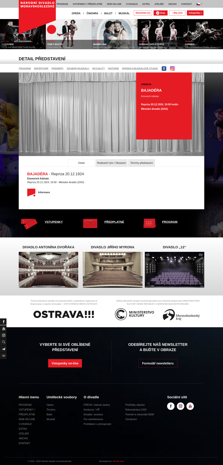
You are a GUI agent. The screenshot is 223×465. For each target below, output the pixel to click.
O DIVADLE (25, 424)
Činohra (51, 409)
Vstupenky (195, 13)
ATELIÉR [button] (159, 4)
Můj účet (177, 13)
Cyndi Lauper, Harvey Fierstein (59, 47)
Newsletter (143, 13)
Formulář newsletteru (158, 363)
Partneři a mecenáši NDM (139, 414)
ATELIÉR (24, 433)
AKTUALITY (98, 68)
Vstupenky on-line (65, 363)
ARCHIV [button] (172, 4)
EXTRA (23, 429)
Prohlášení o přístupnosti (97, 424)
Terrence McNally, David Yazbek (151, 47)
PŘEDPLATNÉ (114, 222)
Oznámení (131, 419)
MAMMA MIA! (100, 44)
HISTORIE (113, 68)
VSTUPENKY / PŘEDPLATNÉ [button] (87, 4)
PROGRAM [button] (62, 4)
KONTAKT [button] (186, 4)
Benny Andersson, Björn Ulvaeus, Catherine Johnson (114, 47)
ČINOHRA (92, 13)
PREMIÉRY (57, 68)
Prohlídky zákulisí (135, 405)
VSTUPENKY (54, 222)
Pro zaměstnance (93, 419)
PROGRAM (25, 68)
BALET (108, 13)
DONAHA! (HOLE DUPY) (151, 44)
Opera (50, 405)
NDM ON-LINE (27, 419)
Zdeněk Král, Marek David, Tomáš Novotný (18, 47)
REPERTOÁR (41, 68)
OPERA (76, 13)
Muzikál (51, 419)
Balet (49, 414)
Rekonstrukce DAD (135, 409)
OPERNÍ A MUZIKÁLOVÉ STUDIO (140, 68)
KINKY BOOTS (54, 44)
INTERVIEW (8, 44)
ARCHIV (23, 438)
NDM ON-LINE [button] (114, 4)
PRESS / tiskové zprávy (97, 405)
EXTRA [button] (146, 4)
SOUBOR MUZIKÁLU (78, 68)
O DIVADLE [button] (132, 4)
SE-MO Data (118, 461)
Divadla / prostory (93, 414)
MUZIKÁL (124, 13)
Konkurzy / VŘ (91, 409)
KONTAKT (24, 443)
